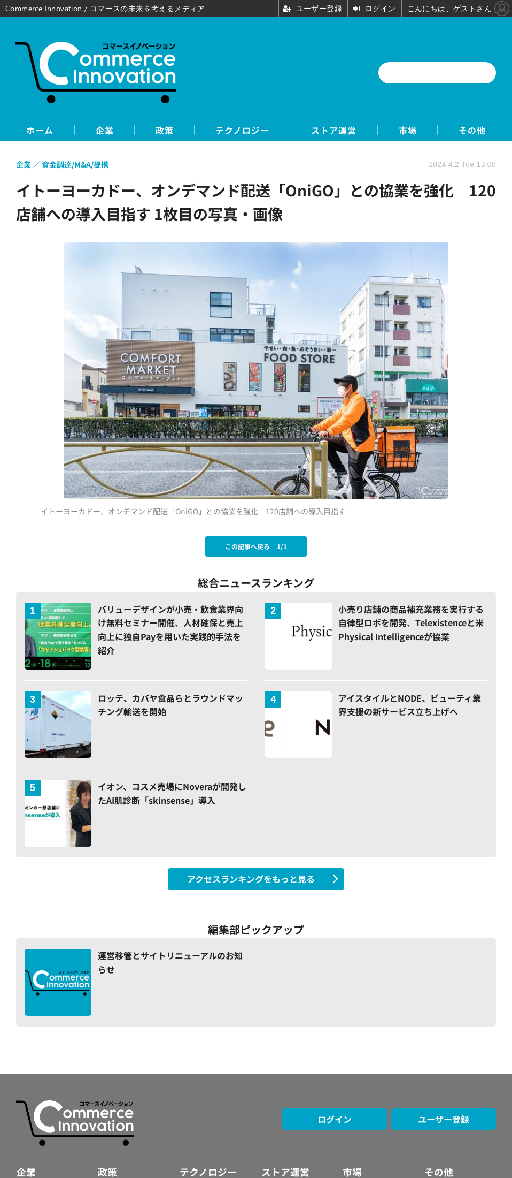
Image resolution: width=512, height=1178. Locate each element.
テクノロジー (242, 130)
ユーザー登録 (443, 1119)
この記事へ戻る (256, 546)
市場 (409, 130)
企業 (103, 130)
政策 (163, 130)
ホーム (37, 130)
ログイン (334, 1119)
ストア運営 (335, 130)
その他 (474, 130)
